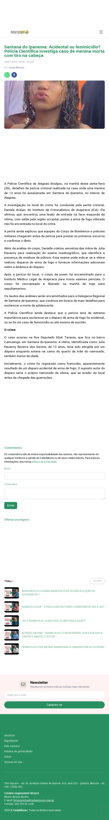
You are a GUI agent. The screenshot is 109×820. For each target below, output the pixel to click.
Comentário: (11, 484)
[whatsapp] (7, 75)
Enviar (10, 505)
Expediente (11, 740)
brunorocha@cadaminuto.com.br (33, 800)
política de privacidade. (44, 461)
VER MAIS (97, 581)
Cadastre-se (54, 704)
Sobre (7, 756)
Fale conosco (12, 746)
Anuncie (9, 735)
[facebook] (14, 75)
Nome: (7, 468)
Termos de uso (13, 762)
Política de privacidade (18, 751)
